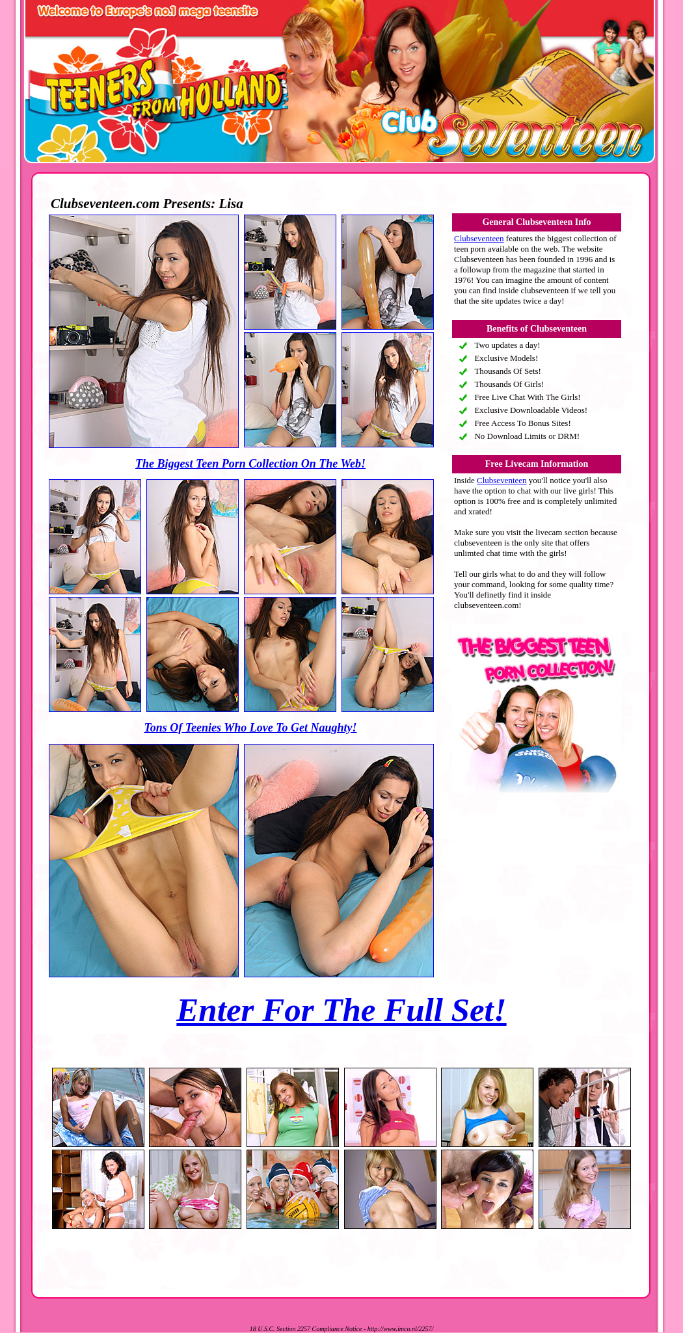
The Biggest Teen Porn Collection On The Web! (250, 463)
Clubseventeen (479, 238)
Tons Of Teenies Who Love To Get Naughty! (250, 727)
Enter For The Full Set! (341, 1010)
